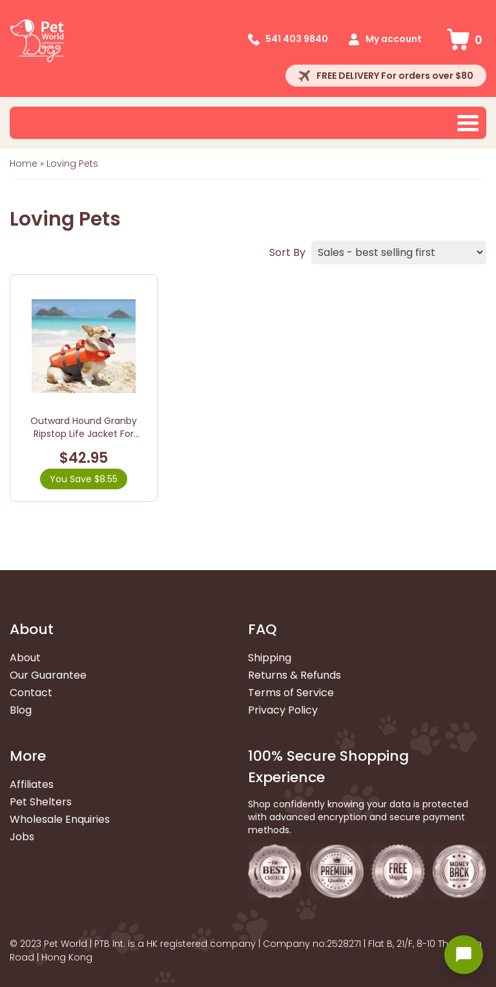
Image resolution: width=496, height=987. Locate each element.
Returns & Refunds (294, 675)
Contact (31, 692)
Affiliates (32, 784)
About (25, 657)
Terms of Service (291, 692)
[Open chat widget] (463, 954)
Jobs (22, 836)
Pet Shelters (41, 801)
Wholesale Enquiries (60, 819)
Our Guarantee (48, 675)
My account (394, 38)
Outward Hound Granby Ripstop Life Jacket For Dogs (83, 433)
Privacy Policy (283, 710)
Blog (21, 710)
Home (23, 163)
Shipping (269, 657)
